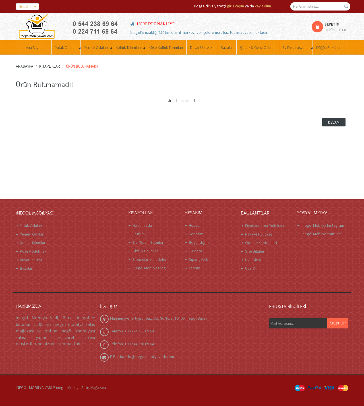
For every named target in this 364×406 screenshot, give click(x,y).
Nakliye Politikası (259, 234)
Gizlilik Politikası (146, 250)
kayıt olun (263, 6)
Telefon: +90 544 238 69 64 (132, 343)
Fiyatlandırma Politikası (264, 225)
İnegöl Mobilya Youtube (321, 233)
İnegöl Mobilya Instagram (322, 225)
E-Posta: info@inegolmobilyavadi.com (142, 356)
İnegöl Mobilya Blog (149, 267)
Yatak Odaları (31, 225)
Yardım (194, 267)
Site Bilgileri (255, 251)
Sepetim (196, 233)
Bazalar (26, 268)
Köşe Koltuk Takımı (35, 251)
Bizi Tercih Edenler (148, 242)
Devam (334, 122)
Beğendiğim (199, 242)
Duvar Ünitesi (31, 259)
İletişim (139, 233)
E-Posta (195, 250)
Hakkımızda (142, 225)
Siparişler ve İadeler (150, 259)
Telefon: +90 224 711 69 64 (132, 331)
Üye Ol (250, 268)
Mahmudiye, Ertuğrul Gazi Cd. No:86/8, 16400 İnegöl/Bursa (158, 318)
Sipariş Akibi (199, 259)
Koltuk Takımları (33, 242)
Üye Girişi (253, 259)
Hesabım (196, 225)
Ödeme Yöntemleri (261, 242)
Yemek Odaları (32, 234)
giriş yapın (235, 6)
